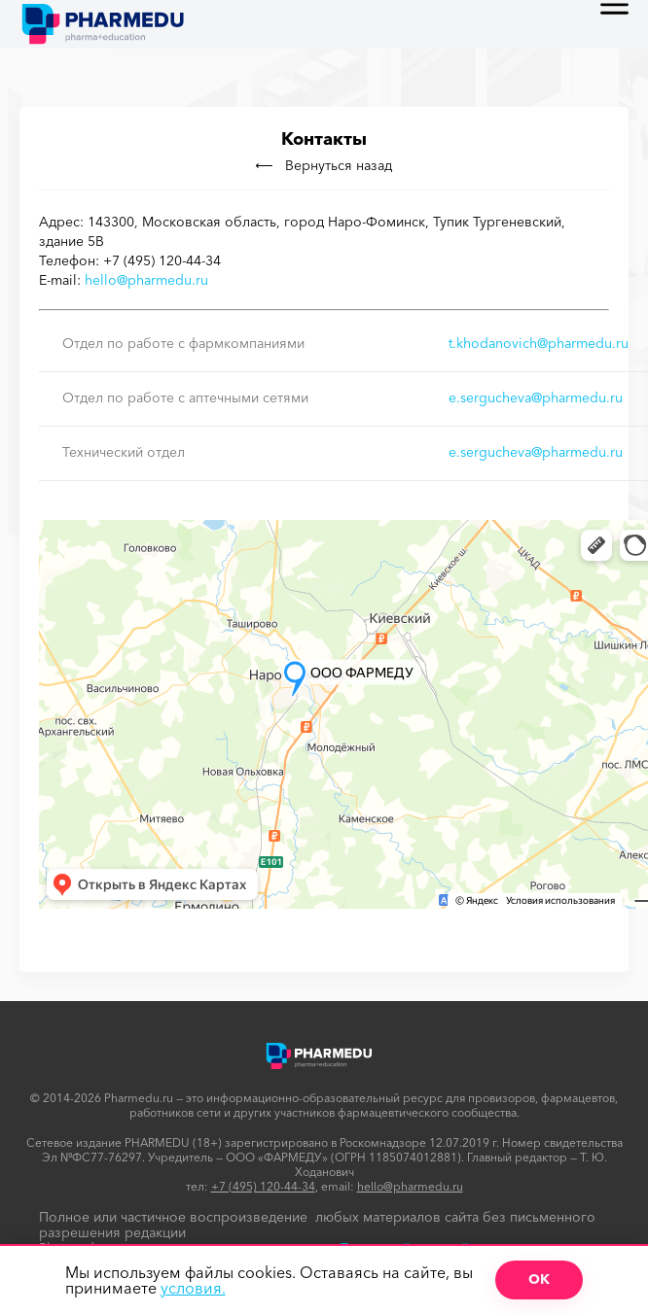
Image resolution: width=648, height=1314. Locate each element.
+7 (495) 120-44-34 (263, 1186)
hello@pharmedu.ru (146, 280)
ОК (539, 1279)
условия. (193, 1287)
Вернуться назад (324, 165)
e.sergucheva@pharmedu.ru (536, 397)
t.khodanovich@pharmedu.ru (539, 343)
